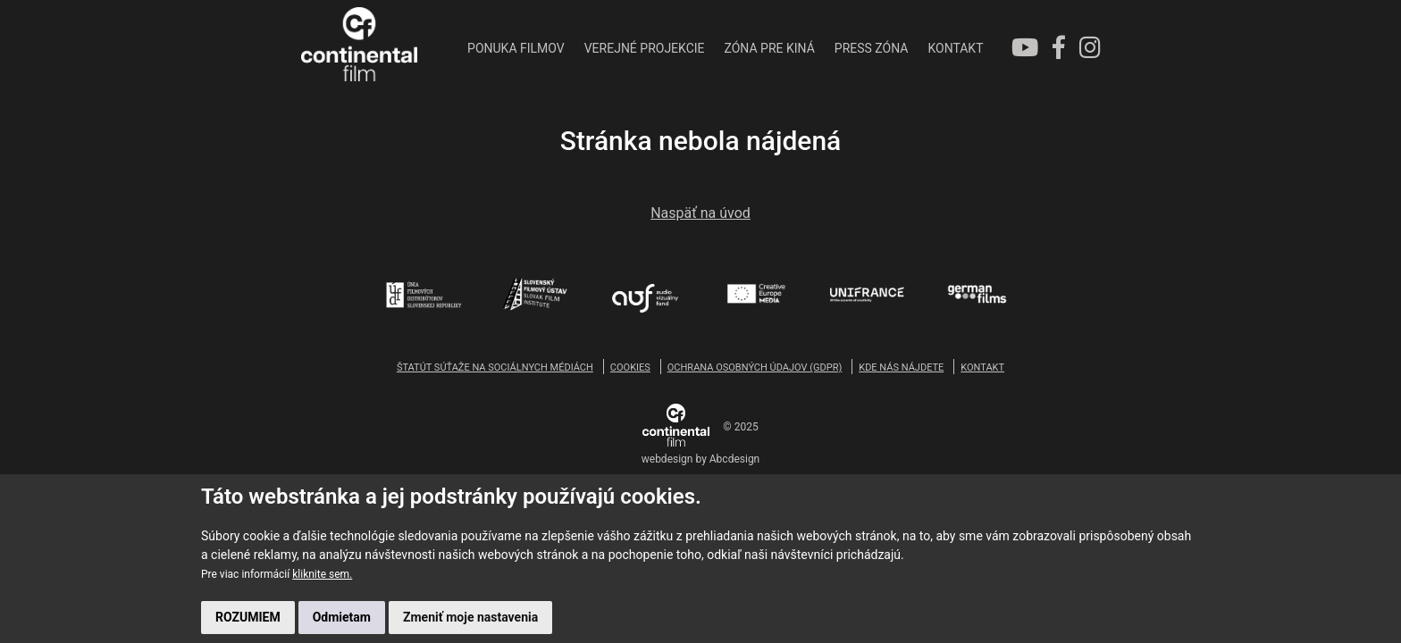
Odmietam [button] (342, 617)
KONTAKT (955, 48)
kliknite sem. (322, 574)
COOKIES (630, 367)
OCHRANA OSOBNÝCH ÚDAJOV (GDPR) (754, 367)
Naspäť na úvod (700, 213)
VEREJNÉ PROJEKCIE (644, 48)
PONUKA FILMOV (516, 48)
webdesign (667, 459)
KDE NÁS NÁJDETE (901, 367)
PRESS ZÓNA (872, 48)
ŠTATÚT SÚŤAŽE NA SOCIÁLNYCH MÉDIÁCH (495, 367)
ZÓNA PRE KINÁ (770, 48)
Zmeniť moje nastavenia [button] (470, 617)
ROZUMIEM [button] (248, 617)
